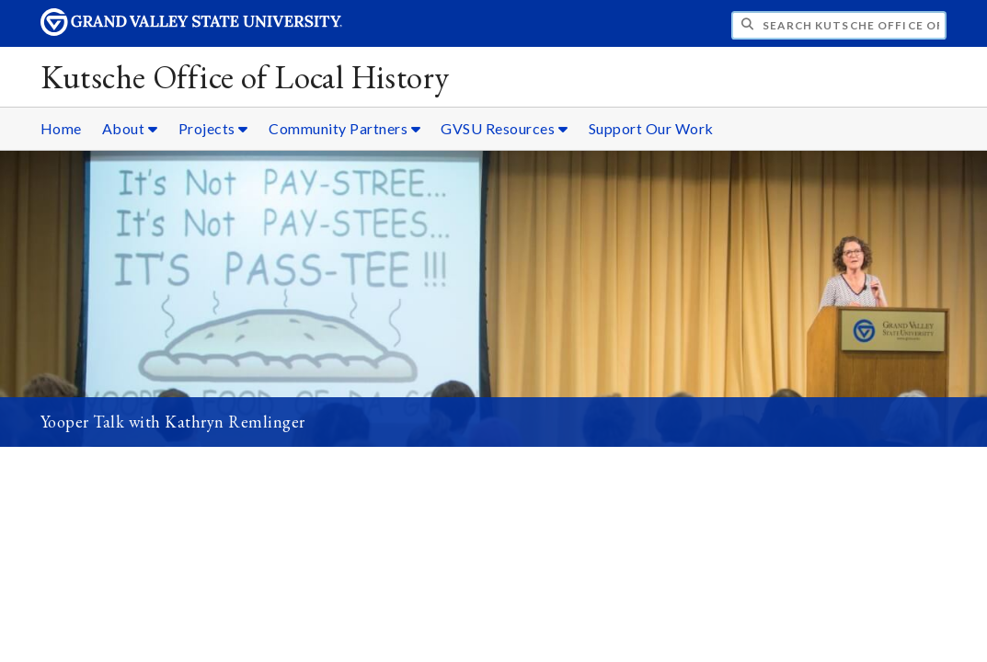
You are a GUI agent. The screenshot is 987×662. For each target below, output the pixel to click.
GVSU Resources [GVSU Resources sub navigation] (504, 128)
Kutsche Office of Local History (245, 76)
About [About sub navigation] (130, 128)
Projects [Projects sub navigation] (213, 128)
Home (61, 128)
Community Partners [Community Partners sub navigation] (344, 128)
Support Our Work (651, 128)
